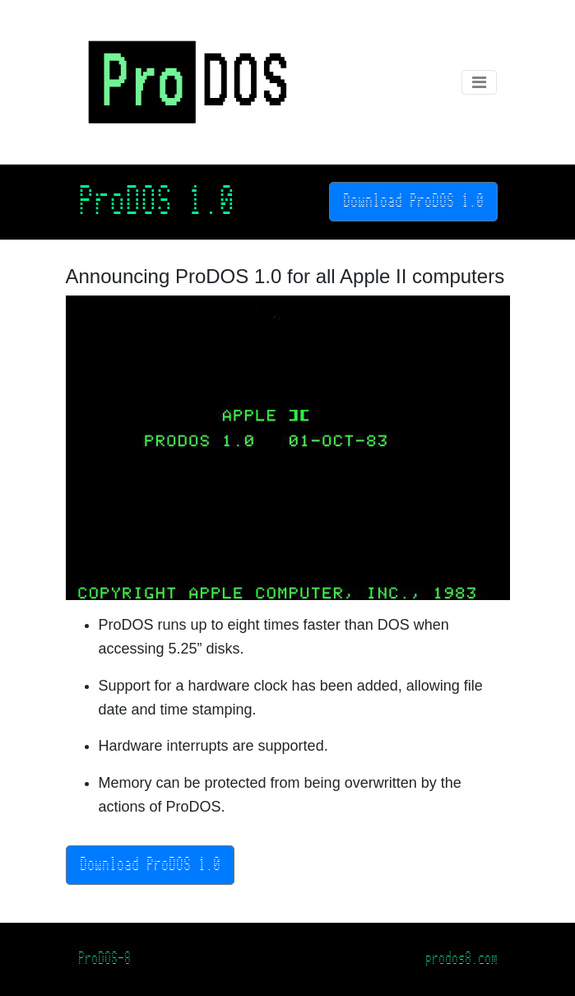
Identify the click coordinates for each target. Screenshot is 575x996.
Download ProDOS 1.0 (413, 201)
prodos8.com (461, 959)
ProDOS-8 (104, 959)
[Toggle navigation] (479, 82)
